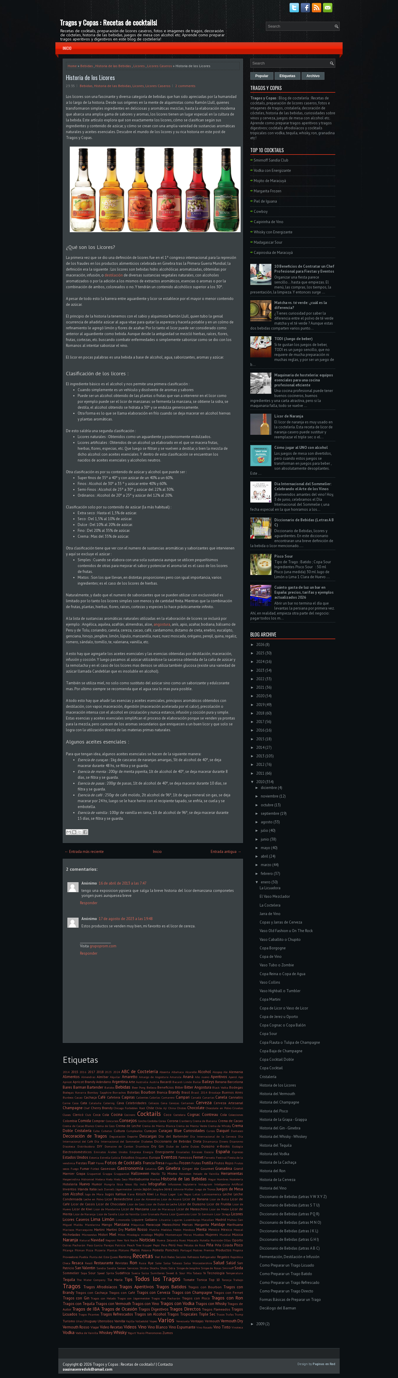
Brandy (174, 1092)
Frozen (185, 1162)
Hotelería (70, 1184)
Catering (109, 1103)
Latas (196, 1194)
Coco (167, 1114)
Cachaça (90, 1097)
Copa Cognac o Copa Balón (283, 1025)
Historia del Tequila (276, 1145)
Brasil (185, 1092)
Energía (148, 1152)
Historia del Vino (273, 1188)
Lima (95, 1219)
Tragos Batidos (171, 1286)
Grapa (80, 1173)
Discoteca (69, 1146)
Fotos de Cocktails (123, 1162)
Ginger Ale (190, 1168)
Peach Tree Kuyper (139, 1245)
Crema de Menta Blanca (158, 1126)
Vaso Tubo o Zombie (277, 965)
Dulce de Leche (177, 1146)
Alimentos (71, 1076)
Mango (107, 1224)
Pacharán (78, 1245)
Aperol (233, 1077)
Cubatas (106, 1131)
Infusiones (174, 1184)
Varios (166, 1320)
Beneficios (165, 1087)
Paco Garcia (95, 1245)
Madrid (220, 1219)
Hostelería (236, 1179)
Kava (131, 1194)
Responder (88, 902)
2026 (260, 644)
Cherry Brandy (102, 1108)
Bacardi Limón (182, 1082)
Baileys (208, 1081)
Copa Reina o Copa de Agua (282, 973)
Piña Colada (224, 1245)
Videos (130, 1327)
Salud (218, 1262)
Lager (172, 1194)
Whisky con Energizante (273, 232)
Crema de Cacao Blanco (78, 1126)
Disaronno (236, 1141)
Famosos (185, 1157)
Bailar (197, 1082)
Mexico (214, 1229)
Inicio (67, 48)
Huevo (84, 1184)
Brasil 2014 (199, 1092)
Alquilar (115, 1077)
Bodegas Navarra (74, 1092)
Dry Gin (157, 1146)
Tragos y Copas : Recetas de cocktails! (108, 22)
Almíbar (102, 1077)
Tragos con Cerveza (153, 1292)
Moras (187, 1235)
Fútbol (95, 1169)
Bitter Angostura (197, 1087)
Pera (164, 1245)
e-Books (223, 1146)
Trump (239, 1314)
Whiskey (106, 1332)
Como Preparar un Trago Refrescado (289, 1282)
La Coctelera (270, 905)
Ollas (227, 1240)
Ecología (237, 1146)
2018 (99, 1072)
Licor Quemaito (179, 1214)
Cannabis (236, 1097)
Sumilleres (157, 1273)
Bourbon (148, 1092)
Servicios (132, 1268)
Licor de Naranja (84, 1214)
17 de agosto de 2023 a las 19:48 (126, 918)
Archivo (313, 76)
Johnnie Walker (184, 1189)
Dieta (197, 1141)
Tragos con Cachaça (92, 1292)
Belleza (152, 1087)
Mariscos (68, 1230)
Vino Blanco (158, 1327)
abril (264, 856)
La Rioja (161, 1194)
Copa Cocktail (271, 1067)
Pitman (80, 1250)
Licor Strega (222, 1214)
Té (204, 1273)
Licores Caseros (159, 66)
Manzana (121, 1224)
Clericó (78, 1114)
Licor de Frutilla (219, 1204)
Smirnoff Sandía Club (271, 160)
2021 (260, 687)
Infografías (157, 1184)
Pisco (238, 1245)
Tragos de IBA (86, 1309)
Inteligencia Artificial (228, 1184)
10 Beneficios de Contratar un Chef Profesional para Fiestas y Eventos (304, 269)
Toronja (227, 1280)
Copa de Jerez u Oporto (279, 1016)
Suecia (135, 1273)
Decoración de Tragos (85, 1136)
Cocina (117, 1114)
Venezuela (183, 1321)
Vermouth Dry (232, 1320)
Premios (209, 1250)
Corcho (142, 1121)
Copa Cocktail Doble (277, 1059)
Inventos (69, 1189)
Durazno (208, 1146)
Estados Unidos (75, 1157)
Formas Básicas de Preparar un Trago (290, 1299)
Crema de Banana (205, 1121)
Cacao (78, 1097)
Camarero (167, 1097)
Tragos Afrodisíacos (100, 1286)
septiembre (270, 813)
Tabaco (197, 1273)
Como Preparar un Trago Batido (286, 1273)
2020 (260, 695)
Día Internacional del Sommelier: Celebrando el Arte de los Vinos (302, 486)
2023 (108, 1072)
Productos (224, 1250)
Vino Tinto (222, 1327)
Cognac (193, 1114)
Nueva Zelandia (167, 1240)
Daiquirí (223, 1130)
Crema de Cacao (230, 1121)
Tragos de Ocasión (119, 1309)
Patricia (120, 1245)
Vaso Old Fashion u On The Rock (286, 930)
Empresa (135, 1152)
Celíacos (154, 1103)
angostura (162, 624)
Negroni (111, 1240)
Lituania (165, 1220)
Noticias (147, 1240)
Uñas (79, 1321)
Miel (112, 1234)
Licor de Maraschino (192, 1209)
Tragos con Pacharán (166, 1298)
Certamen (187, 1103)
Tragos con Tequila (79, 1303)
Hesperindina (71, 1179)
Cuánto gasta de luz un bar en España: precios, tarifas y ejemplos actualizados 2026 (304, 592)
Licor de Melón (219, 1209)
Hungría (109, 1184)
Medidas (166, 1230)
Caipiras (128, 1097)
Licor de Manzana (135, 1209)
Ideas (128, 1184)
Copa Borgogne (273, 948)
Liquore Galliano (145, 1219)
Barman (79, 1087)
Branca (162, 1092)
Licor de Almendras (147, 1199)
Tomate (189, 1279)
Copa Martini (270, 999)
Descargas (148, 1136)
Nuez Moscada (188, 1240)
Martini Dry (114, 1229)
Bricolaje (214, 1092)
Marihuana (235, 1224)
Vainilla (119, 1321)
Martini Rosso (136, 1229)
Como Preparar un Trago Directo (286, 1291)
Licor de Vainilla (129, 1214)
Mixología (133, 1235)
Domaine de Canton (119, 1146)
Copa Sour (268, 1033)
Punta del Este (99, 1257)
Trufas (230, 1314)
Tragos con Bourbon (205, 1287)
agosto (267, 821)
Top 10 (214, 1279)
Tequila (69, 1279)
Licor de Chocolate (111, 1204)
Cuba (96, 1131)
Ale (225, 1072)
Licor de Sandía (107, 1214)
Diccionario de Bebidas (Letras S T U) (290, 1205)
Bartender (95, 1087)
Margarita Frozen (267, 191)
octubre (267, 804)
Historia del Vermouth (277, 1093)
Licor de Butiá (219, 1199)
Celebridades (136, 1103)
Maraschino (171, 1224)
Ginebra (173, 1168)
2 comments (185, 86)
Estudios (128, 1157)
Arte (132, 1082)
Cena (164, 1103)
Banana (221, 1082)
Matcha (154, 1230)
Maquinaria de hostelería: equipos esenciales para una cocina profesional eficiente (303, 380)
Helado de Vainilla (206, 1174)
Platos (135, 1250)
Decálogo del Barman (278, 1308)
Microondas (89, 1235)
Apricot (67, 1082)
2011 (260, 773)
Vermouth (212, 1321)
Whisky (120, 1332)
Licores (139, 66)
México (226, 1229)
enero (266, 882)
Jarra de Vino (270, 913)
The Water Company (91, 1280)
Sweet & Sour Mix (179, 1273)
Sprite (110, 1273)
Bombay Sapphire (99, 1092)
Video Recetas (111, 1327)
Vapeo (153, 1321)
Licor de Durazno (191, 1204)
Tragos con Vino (145, 1303)
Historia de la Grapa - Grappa (283, 1119)
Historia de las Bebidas (113, 66)
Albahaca (177, 1072)
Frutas (196, 1163)
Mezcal (238, 1230)
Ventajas (197, 1321)
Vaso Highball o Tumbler (280, 990)
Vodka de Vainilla (87, 1333)
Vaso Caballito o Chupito (280, 939)
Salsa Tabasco (172, 1263)
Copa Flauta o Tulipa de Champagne (290, 1042)
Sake (158, 1263)
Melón (177, 1230)
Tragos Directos (184, 1309)
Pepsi (156, 1245)
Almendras (88, 1077)
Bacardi (165, 1082)
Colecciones (236, 1115)
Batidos (109, 1087)
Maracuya (153, 1224)
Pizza (89, 1250)
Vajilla (130, 1321)
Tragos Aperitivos (136, 1286)
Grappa (107, 1174)
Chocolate (196, 1107)
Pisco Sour (283, 556)
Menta (201, 1229)
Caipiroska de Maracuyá (273, 252)
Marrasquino (84, 1230)
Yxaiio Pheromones (149, 1333)
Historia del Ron (272, 1170)
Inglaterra (189, 1184)
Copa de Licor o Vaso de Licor (284, 1008)
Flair (91, 1162)
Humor (97, 1184)
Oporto (237, 1240)
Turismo (69, 1321)
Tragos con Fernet (228, 1292)
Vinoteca (237, 1327)
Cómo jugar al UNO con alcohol (301, 447)
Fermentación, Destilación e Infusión (289, 1256)
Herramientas (232, 1173)
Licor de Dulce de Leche (161, 1204)
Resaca (77, 1262)
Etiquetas (141, 1157)
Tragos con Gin (76, 1298)
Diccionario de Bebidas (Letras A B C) (290, 1248)
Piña (209, 1245)
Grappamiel (121, 1174)
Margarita (202, 1224)
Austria (154, 1082)
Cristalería (83, 1130)
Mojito (159, 1234)
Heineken (185, 1174)
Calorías (154, 1097)
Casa (75, 1103)
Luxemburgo (192, 1220)
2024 (116, 1072)
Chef (86, 1108)
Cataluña (95, 1103)
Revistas (121, 1263)
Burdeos (68, 1097)
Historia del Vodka (274, 1153)
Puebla (83, 1257)
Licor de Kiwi (82, 1209)
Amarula (175, 1077)
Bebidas (86, 66)
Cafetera (113, 1097)
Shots (163, 1268)
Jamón (137, 1189)
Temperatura (234, 1273)
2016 (82, 1072)
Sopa (84, 1273)
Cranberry (185, 1121)
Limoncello (123, 1220)
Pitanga (68, 1250)
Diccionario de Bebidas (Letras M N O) (290, 1222)
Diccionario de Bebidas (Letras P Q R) (289, 1213)
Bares (67, 1087)
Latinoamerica (211, 1194)
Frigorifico (171, 1163)
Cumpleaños (134, 1131)
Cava (120, 1103)
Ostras (67, 1245)
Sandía (111, 1268)
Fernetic (209, 1157)
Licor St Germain (202, 1214)
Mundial (225, 1235)
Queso (114, 1257)
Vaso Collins (270, 982)
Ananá (188, 1076)
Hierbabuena (139, 1179)
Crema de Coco (105, 1126)
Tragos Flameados (216, 1309)
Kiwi (150, 1194)
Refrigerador (208, 1257)
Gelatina (151, 1169)
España (223, 1151)
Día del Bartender (173, 1136)
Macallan (207, 1220)
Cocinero (129, 1115)
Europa (154, 1157)
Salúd (231, 1262)
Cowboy (261, 211)
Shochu (154, 1268)
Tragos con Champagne (192, 1292)
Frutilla (207, 1162)
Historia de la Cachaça (278, 1162)
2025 (260, 653)
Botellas (133, 1092)
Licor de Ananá (171, 1199)
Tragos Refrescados (116, 1314)
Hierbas (155, 1179)
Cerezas (174, 1103)
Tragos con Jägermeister (134, 1298)
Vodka (68, 1332)
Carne (66, 1103)
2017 (91, 1072)
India (143, 1184)
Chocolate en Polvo (218, 1108)
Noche (134, 1240)
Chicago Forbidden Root (129, 1108)
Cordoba (152, 1121)
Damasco (237, 1131)
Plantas (112, 1250)
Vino (142, 1327)
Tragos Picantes (89, 1314)
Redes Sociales (176, 1257)
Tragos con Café (122, 1292)
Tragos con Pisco (196, 1298)
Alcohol (204, 1071)
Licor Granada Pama (154, 1214)
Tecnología (215, 1273)
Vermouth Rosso (76, 1327)
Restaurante (103, 1262)
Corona (172, 1121)
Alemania (236, 1072)
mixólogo (147, 1235)
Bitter (179, 1087)
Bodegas (236, 1087)
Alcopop (217, 1072)
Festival (221, 1157)
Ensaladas (183, 1152)
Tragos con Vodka (177, 1303)
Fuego (75, 1169)
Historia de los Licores (90, 77)
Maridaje (218, 1224)
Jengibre (158, 1189)
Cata (83, 1103)
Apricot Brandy (84, 1082)
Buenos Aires (232, 1092)
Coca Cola (101, 1114)
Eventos (169, 1157)
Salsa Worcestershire (197, 1263)
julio (264, 830)
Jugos (109, 1194)
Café (102, 1097)
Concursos (112, 1121)
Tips (128, 1279)
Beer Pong (139, 1087)
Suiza (145, 1273)
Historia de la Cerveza (277, 1179)
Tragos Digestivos (153, 1309)
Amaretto (129, 1076)
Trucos (220, 1314)
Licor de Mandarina (106, 1209)
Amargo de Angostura (154, 1077)
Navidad (97, 1240)
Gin (161, 1168)
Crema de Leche (128, 1126)
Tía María (114, 1279)
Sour (92, 1273)
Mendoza (189, 1230)
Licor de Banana (195, 1199)
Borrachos (119, 1092)
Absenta (164, 1072)
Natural (84, 1240)
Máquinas (137, 1225)
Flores (100, 1163)
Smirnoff (228, 1268)
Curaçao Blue (170, 1130)
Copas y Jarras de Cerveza (281, 922)
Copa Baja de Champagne (281, 1050)
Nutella (205, 1240)
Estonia (94, 1157)
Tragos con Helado (103, 1298)
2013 (260, 756)
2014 (66, 1072)
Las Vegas (184, 1194)
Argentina (120, 1081)
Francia (149, 1162)
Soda (238, 1267)
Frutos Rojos (224, 1163)
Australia (142, 1082)
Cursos (211, 1131)
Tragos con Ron (227, 1298)
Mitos (121, 1235)
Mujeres (211, 1234)
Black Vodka (220, 1087)
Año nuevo (202, 1077)
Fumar (84, 1168)
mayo (265, 847)
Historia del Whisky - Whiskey (283, 1136)
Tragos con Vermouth (113, 1303)
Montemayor (173, 1235)
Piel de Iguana (265, 201)
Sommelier (71, 1273)
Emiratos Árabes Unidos (110, 1152)
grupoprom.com (103, 945)
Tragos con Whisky (211, 1303)
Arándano (103, 1082)
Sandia (101, 1268)
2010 (260, 781)
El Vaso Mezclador (275, 896)
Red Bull (160, 1257)
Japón (147, 1189)
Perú (172, 1245)
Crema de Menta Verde (191, 1126)
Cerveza (204, 1102)
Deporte (132, 1136)
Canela (221, 1097)
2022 (260, 678)
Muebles (198, 1235)
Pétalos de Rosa (194, 1245)
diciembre (269, 787)
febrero (267, 873)
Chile (150, 1108)
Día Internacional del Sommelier (117, 1141)
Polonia (146, 1250)
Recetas (142, 1256)
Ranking (125, 1257)
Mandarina (92, 1225)
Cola (223, 1114)
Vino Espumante (182, 1327)
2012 (260, 764)
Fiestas (81, 1163)
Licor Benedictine (118, 1199)
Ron (133, 1262)
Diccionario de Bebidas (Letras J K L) (289, 1230)
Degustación (117, 1136)
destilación (114, 275)
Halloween (140, 1173)
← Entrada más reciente (84, 851)
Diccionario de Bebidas (172, 1141)
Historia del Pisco (274, 1111)
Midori (103, 1234)
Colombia (70, 1121)
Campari (183, 1097)
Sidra (171, 1268)
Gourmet (207, 1168)
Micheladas (71, 1234)
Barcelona (235, 1082)
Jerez (168, 1189)
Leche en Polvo (93, 1199)
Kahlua (120, 1194)
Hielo (109, 1179)
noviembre (269, 796)
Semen (121, 1268)
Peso (180, 1245)
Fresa (160, 1162)
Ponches (172, 1250)
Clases (67, 1115)
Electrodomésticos (77, 1152)
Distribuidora (86, 1146)
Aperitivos (219, 1076)
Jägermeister (123, 1189)
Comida (84, 1120)
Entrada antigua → (226, 851)
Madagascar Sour (268, 242)
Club (88, 1115)
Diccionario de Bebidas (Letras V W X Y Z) (293, 1196)
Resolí (89, 1263)
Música (237, 1234)
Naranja (70, 1240)
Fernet (198, 1157)
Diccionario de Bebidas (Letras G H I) (289, 1239)
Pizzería (100, 1250)
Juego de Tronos (205, 1189)
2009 (260, 1323)
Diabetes (147, 1141)
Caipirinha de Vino (268, 221)
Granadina (223, 1168)
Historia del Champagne (279, 1102)
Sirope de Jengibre (188, 1268)
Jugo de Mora (94, 1194)
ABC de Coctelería (139, 1071)
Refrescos (193, 1257)
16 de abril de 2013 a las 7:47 (123, 883)
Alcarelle (191, 1072)
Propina (238, 1250)
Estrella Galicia (110, 1157)
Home (72, 66)
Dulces (195, 1146)
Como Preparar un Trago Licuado (287, 1265)
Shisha (144, 1268)
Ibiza (120, 1184)
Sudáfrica (122, 1273)
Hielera (100, 1179)
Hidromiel (87, 1179)
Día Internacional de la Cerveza (213, 1136)
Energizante (164, 1152)
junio (265, 839)
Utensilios (105, 1321)
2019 (260, 704)
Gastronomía (130, 1168)
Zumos (167, 1333)
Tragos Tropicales (182, 1314)
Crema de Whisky (219, 1126)
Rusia (142, 1263)
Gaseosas (108, 1168)
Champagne (73, 1107)
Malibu (78, 1225)
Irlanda (83, 1189)
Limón (108, 1219)
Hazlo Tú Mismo (164, 1173)
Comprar (98, 1121)
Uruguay (90, 1321)
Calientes (142, 1097)
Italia (93, 1189)
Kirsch (141, 1194)
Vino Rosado (204, 1327)
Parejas (109, 1245)
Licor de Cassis (83, 1204)
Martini (99, 1229)
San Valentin (85, 1267)
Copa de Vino (271, 956)
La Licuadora (270, 887)
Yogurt (132, 1333)
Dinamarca (210, 1141)
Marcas (187, 1224)
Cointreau (210, 1114)
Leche (227, 1194)
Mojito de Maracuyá (270, 180)
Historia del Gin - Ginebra (280, 1128)
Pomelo (158, 1250)
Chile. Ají (161, 1108)
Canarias (208, 1097)
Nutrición (217, 1240)
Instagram (205, 1184)
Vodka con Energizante (272, 170)
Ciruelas (237, 1108)
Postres (197, 1250)
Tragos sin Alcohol (150, 1314)
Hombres (222, 1179)
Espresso (237, 1152)
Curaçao (150, 1130)
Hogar (212, 1179)
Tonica (202, 1279)
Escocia (209, 1152)
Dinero (223, 1141)
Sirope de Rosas (211, 1268)
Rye (151, 1263)
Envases (197, 1152)
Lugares (177, 1220)
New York (123, 1240)
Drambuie (142, 1146)
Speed (101, 1273)
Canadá (196, 1097)
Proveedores (70, 1257)
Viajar (95, 1327)
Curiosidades (194, 1130)
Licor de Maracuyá (162, 1209)
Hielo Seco (120, 1179)
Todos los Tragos (158, 1279)
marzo (266, 864)
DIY (99, 1146)
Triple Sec (207, 1314)
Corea (162, 1121)
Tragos (72, 1286)
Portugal (186, 1250)
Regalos (223, 1257)
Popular (261, 76)
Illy (136, 1184)
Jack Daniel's (106, 1189)
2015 (74, 1072)
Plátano (123, 1250)
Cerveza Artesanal (228, 1103)
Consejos (128, 1120)
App (240, 1077)
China (172, 1108)
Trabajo (238, 1280)
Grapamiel (94, 1174)
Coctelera (180, 1115)
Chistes (181, 1108)
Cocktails (149, 1114)
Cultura (119, 1130)
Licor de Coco (135, 1204)
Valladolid (141, 1321)
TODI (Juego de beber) (293, 338)
